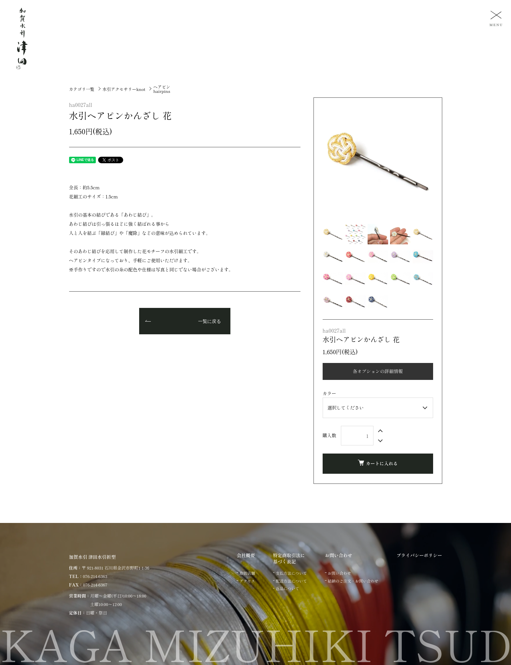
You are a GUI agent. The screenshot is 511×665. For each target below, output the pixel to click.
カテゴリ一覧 (82, 89)
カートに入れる (378, 463)
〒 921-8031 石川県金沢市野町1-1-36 (115, 568)
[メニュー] (495, 18)
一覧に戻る (209, 321)
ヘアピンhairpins (161, 89)
